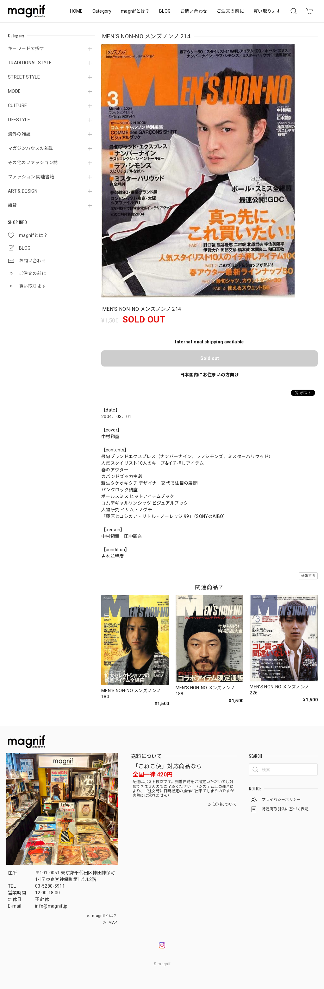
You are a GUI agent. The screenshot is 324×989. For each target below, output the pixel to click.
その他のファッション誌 (33, 162)
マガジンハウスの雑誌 (30, 148)
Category (102, 11)
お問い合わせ (193, 11)
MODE (14, 91)
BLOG (165, 11)
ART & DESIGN (22, 191)
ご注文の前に (230, 11)
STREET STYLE (24, 77)
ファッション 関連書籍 (31, 176)
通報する (308, 576)
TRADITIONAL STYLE (30, 62)
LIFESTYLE (19, 119)
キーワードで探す (26, 48)
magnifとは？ (135, 11)
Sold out (209, 358)
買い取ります (267, 11)
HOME (76, 11)
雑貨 (12, 205)
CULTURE (17, 105)
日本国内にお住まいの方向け (209, 374)
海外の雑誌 (19, 134)
